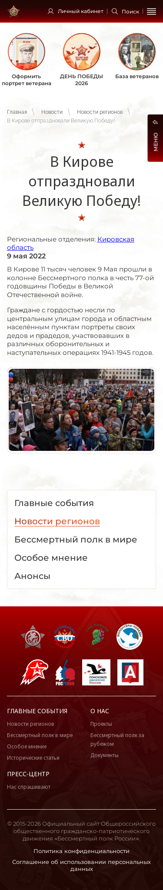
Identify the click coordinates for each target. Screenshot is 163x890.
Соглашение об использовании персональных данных (81, 865)
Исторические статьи (33, 757)
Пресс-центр (28, 774)
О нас (99, 711)
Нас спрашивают (28, 787)
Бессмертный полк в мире (40, 735)
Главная (17, 112)
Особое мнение (27, 746)
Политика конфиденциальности (81, 850)
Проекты (101, 724)
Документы (104, 755)
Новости (52, 112)
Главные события (37, 711)
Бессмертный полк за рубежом (117, 739)
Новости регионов (100, 112)
